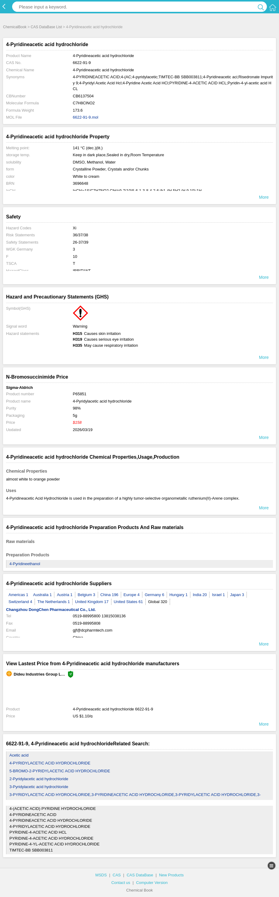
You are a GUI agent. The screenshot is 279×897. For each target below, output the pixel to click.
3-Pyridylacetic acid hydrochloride (38, 786)
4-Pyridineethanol (24, 563)
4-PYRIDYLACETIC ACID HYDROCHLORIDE (49, 763)
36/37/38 (80, 235)
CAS (117, 875)
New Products (171, 875)
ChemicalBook (14, 27)
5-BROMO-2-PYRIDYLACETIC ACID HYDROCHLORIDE (59, 771)
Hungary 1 (178, 594)
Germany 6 (154, 594)
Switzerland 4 (20, 601)
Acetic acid (19, 755)
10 (75, 256)
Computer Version (152, 882)
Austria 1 (64, 594)
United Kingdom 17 (92, 601)
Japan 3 (237, 594)
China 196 (109, 594)
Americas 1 (18, 594)
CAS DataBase (140, 875)
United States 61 (128, 601)
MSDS (101, 875)
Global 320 (157, 601)
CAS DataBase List (46, 27)
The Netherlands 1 (53, 601)
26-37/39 (80, 242)
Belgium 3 (86, 594)
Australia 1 (42, 594)
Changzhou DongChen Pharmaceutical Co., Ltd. (51, 609)
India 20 (200, 594)
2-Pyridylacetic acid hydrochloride (38, 779)
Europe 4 (132, 594)
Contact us (120, 882)
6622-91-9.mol (85, 117)
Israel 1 (218, 594)
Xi (75, 228)
